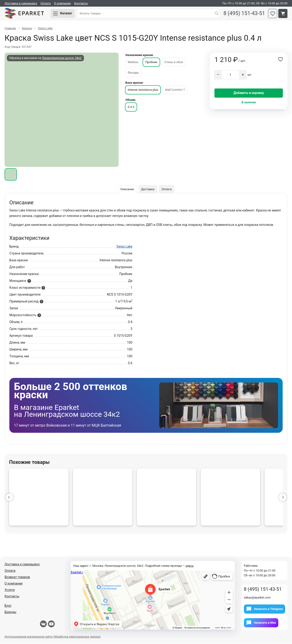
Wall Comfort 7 (175, 90)
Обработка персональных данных (77, 637)
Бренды (10, 612)
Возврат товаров (17, 577)
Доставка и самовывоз (21, 3)
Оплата (46, 3)
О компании (62, 3)
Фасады (133, 73)
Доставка (147, 189)
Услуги (10, 590)
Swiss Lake (124, 247)
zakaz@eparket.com (257, 598)
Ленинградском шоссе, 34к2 (61, 58)
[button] (9, 497)
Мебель (133, 62)
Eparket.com (25, 14)
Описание (127, 189)
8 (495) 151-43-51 (244, 13)
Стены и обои (173, 62)
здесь (189, 566)
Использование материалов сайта (28, 637)
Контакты (81, 3)
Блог (8, 606)
